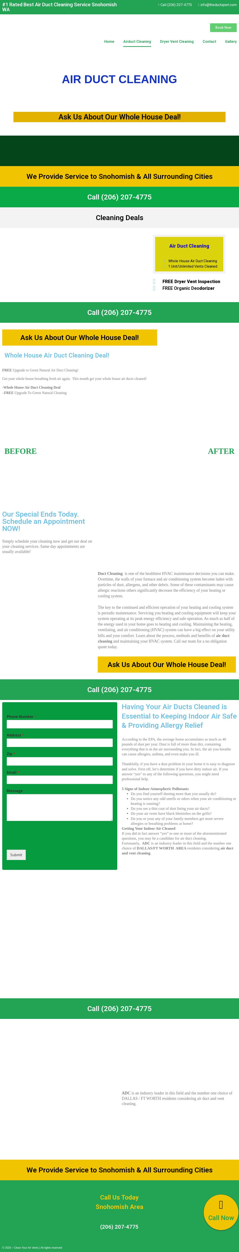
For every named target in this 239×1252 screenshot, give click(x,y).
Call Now (221, 1218)
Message (15, 790)
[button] (223, 27)
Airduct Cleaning (137, 41)
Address (15, 735)
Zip (11, 754)
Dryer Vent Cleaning (177, 41)
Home (109, 41)
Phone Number (22, 716)
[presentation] (41, 842)
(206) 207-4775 (119, 1227)
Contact (209, 41)
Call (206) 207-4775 (119, 197)
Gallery (231, 41)
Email (13, 772)
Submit (16, 854)
